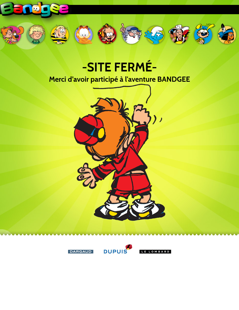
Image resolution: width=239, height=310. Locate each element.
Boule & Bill (12, 34)
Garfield (84, 34)
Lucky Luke (179, 34)
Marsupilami (203, 34)
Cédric (36, 34)
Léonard (132, 34)
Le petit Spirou (108, 34)
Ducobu (60, 34)
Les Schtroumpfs (156, 34)
